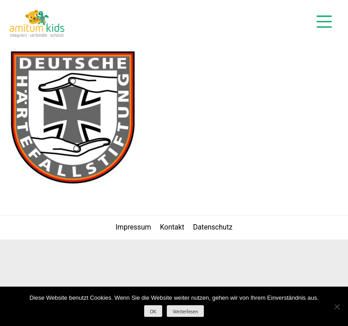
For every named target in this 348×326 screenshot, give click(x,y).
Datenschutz (212, 227)
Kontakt (172, 227)
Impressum (133, 227)
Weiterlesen (185, 311)
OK (153, 311)
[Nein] (336, 306)
